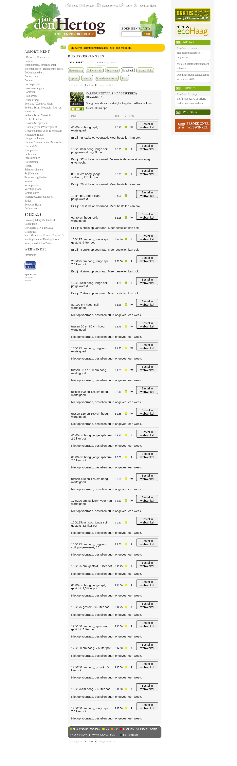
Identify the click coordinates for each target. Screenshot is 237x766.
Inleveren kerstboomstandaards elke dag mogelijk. (101, 47)
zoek (147, 33)
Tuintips (189, 88)
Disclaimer (28, 280)
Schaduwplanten (34, 169)
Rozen (28, 165)
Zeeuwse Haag (33, 204)
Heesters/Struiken (34, 134)
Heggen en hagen (34, 138)
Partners (190, 111)
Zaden (28, 200)
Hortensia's (31, 146)
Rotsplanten (31, 161)
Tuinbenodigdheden (35, 177)
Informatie (30, 254)
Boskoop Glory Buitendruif (40, 220)
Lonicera (87, 78)
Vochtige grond (33, 188)
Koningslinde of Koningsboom (42, 239)
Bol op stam (31, 76)
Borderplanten (32, 84)
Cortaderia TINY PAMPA (39, 227)
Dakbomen (31, 95)
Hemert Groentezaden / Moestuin (43, 142)
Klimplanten (31, 150)
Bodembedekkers (34, 72)
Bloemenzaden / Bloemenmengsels (44, 68)
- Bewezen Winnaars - (37, 57)
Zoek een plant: (135, 28)
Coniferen (30, 91)
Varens (28, 181)
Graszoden (30, 231)
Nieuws (188, 42)
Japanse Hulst (145, 70)
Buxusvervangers (34, 88)
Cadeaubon (31, 223)
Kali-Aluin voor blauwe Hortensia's (44, 235)
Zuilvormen (31, 208)
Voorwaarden (29, 277)
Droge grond (32, 99)
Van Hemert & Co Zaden (38, 243)
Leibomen (30, 154)
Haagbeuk (128, 70)
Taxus (124, 78)
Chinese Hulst (94, 70)
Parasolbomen (32, 157)
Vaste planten (32, 185)
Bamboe (29, 61)
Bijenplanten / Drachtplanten (41, 64)
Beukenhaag (76, 70)
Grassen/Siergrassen (36, 123)
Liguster (74, 78)
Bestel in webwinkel (147, 125)
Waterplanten (32, 192)
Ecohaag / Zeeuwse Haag (39, 103)
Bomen (28, 80)
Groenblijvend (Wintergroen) (41, 127)
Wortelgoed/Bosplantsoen (39, 196)
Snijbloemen (32, 173)
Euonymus (112, 70)
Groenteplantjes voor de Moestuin (43, 130)
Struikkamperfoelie (107, 78)
